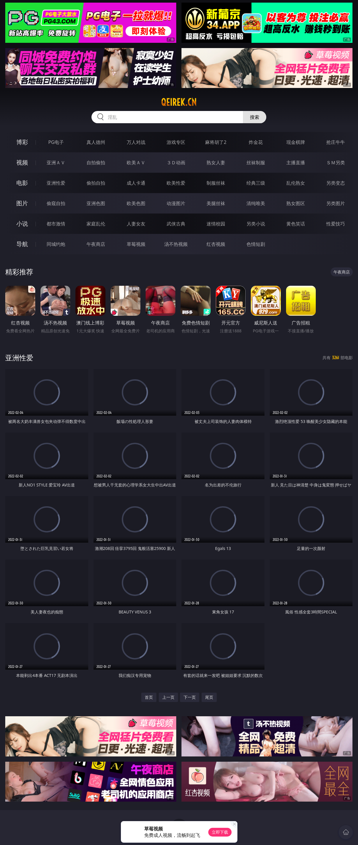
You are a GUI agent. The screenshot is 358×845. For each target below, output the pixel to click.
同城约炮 (56, 244)
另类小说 (255, 223)
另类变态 (335, 183)
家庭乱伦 (96, 223)
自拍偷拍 (96, 162)
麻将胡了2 (215, 142)
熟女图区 (295, 203)
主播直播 (295, 162)
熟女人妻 (216, 162)
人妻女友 (136, 223)
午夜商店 (96, 244)
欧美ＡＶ (136, 162)
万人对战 (136, 142)
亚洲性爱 (56, 183)
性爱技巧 (335, 223)
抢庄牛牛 (335, 142)
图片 (22, 203)
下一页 (190, 697)
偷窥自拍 (56, 203)
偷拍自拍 (96, 183)
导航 (22, 244)
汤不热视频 (176, 244)
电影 (22, 183)
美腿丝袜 (216, 203)
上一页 (168, 697)
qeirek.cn (179, 102)
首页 (149, 697)
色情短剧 (255, 244)
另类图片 (335, 203)
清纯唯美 (255, 203)
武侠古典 (176, 223)
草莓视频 (136, 244)
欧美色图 (136, 203)
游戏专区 (176, 142)
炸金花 (256, 142)
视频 (22, 162)
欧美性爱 (176, 183)
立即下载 (220, 832)
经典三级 (255, 183)
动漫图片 (176, 203)
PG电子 (56, 142)
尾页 (209, 697)
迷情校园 (216, 223)
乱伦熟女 (295, 183)
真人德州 (96, 142)
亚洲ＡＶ (56, 162)
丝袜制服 (255, 162)
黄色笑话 (295, 223)
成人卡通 (136, 183)
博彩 (22, 142)
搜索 (254, 117)
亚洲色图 (96, 203)
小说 (22, 223)
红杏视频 (216, 244)
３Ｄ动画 (176, 162)
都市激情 (56, 223)
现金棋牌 (295, 142)
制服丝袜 (216, 183)
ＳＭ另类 (335, 162)
